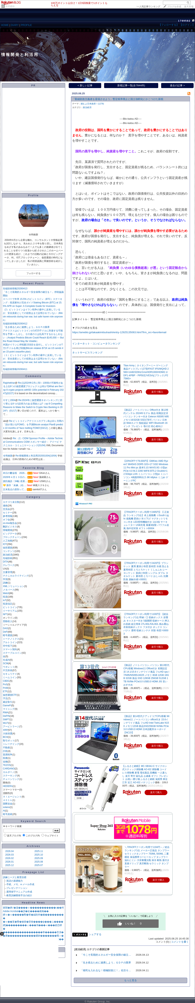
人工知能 (7, 540)
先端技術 (7, 558)
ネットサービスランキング (87, 352)
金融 (5, 761)
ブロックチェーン (12, 537)
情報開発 (7, 530)
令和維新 (7, 455)
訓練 (5, 582)
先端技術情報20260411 (15, 369)
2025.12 (9, 865)
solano (6, 807)
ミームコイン (10, 677)
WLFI (6, 723)
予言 (5, 698)
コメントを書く (180, 941)
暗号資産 (7, 814)
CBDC (6, 681)
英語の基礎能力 (14, 880)
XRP (5, 730)
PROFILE (26, 25)
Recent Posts (33, 283)
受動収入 (7, 621)
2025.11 (38, 851)
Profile (33, 195)
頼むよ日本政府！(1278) (92, 103)
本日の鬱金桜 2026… (15, 473)
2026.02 (9, 858)
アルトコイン (10, 642)
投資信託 (7, 603)
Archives (33, 846)
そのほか (10, 6)
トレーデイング (11, 744)
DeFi (5, 631)
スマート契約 (10, 649)
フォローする (33, 273)
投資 (5, 596)
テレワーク (9, 565)
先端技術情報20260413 (15, 288)
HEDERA (8, 786)
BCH (5, 737)
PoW (5, 688)
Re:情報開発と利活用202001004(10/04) (37, 455)
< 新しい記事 (85, 85)
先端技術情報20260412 (15, 323)
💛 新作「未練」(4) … (14, 485)
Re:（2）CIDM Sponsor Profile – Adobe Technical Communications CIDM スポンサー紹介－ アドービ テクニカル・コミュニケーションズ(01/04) (33, 442)
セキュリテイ (10, 674)
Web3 (6, 593)
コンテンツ (9, 551)
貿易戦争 (7, 754)
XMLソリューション (13, 586)
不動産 (6, 747)
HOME (5, 25)
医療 (5, 758)
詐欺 (5, 751)
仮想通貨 (7, 547)
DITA (5, 561)
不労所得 (7, 670)
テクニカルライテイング (16, 575)
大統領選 (7, 733)
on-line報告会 (10, 523)
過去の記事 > (177, 85)
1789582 (184, 20)
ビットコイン (10, 607)
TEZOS (7, 765)
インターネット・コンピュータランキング (96, 343)
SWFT (6, 719)
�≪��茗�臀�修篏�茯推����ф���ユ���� (33, 921)
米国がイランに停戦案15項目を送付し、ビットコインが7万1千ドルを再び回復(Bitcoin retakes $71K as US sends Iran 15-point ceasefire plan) (33, 348)
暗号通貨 (7, 635)
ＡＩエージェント (12, 796)
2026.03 (9, 854)
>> (148, 6)
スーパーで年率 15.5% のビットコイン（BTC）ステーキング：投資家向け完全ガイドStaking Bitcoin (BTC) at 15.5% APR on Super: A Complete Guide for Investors (32, 302)
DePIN (6, 716)
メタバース (9, 589)
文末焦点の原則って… (14, 489)
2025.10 (38, 854)
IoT (4, 600)
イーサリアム (10, 610)
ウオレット (9, 667)
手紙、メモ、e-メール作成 (20, 884)
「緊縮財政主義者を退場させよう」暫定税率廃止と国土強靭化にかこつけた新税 (117, 99)
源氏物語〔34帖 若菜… (15, 481)
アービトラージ (11, 726)
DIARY (15, 25)
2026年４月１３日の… (15, 477)
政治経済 (7, 554)
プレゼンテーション (16, 888)
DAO (5, 628)
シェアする (95, 934)
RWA (5, 712)
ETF (5, 691)
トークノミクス (11, 638)
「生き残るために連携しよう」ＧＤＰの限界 (26, 327)
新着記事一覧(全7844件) (131, 85)
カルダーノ (9, 772)
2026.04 (9, 851)
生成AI (6, 660)
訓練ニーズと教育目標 (14, 877)
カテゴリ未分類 (11, 502)
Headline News (33, 902)
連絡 (5, 505)
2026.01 (9, 861)
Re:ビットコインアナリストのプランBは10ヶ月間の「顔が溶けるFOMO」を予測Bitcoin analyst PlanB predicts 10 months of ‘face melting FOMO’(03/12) (33, 424)
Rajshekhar (9, 382)
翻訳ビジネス (10, 526)
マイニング (9, 709)
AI (4, 810)
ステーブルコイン (12, 653)
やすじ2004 (9, 400)
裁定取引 (7, 702)
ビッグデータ (10, 533)
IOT (5, 544)
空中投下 (7, 646)
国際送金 (7, 803)
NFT (5, 614)
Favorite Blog (33, 468)
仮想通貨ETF (10, 695)
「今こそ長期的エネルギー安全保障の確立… (105, 954)
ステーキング (10, 775)
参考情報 (7, 516)
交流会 (6, 509)
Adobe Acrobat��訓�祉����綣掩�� (26, 911)
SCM (5, 663)
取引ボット (9, 740)
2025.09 (38, 858)
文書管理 (7, 572)
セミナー (7, 512)
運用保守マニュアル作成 (19, 891)
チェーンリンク (11, 779)
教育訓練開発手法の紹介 (19, 895)
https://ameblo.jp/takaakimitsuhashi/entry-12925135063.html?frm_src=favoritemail (119, 332)
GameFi (7, 705)
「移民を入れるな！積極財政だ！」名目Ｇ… (105, 970)
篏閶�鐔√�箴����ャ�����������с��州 (33, 907)
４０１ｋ (7, 800)
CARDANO (9, 768)
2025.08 (38, 861)
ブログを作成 (174, 6)
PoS (5, 684)
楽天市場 (188, 6)
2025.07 (38, 865)
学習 (5, 579)
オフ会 (6, 519)
